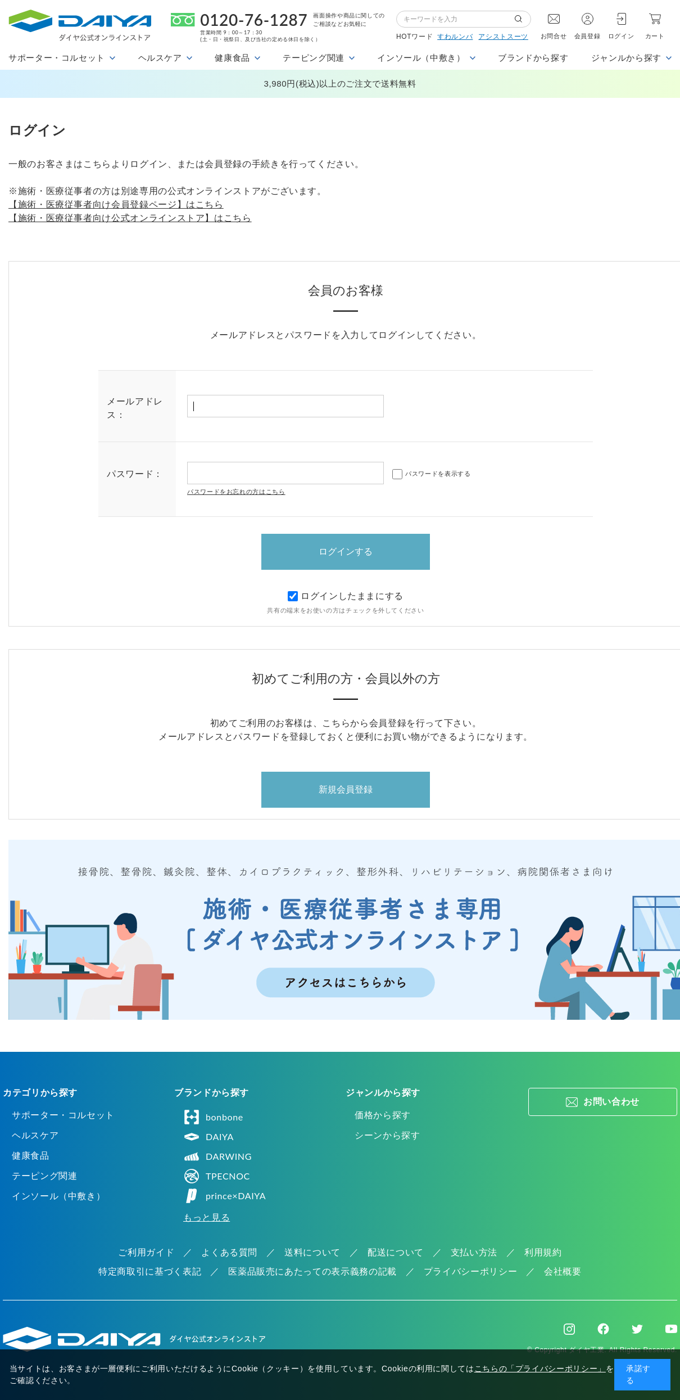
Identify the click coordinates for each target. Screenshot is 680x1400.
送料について (312, 1252)
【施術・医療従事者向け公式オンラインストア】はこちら (130, 218)
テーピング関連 (44, 1176)
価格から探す (383, 1115)
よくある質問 (229, 1252)
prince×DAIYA (224, 1195)
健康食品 (30, 1155)
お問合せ (554, 36)
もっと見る (206, 1217)
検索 (523, 19)
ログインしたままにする (346, 596)
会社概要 (563, 1271)
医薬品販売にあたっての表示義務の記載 (312, 1271)
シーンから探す (387, 1135)
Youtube (671, 1329)
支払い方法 (474, 1252)
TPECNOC (216, 1176)
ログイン (621, 36)
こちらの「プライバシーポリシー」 (540, 1368)
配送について (396, 1252)
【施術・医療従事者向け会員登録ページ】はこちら (116, 204)
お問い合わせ (611, 1101)
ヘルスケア (35, 1135)
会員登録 (587, 36)
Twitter (637, 1329)
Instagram (569, 1329)
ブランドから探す (533, 57)
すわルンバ (455, 36)
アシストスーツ (503, 36)
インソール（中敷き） (58, 1196)
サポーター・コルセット (63, 1115)
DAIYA (208, 1136)
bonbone (213, 1117)
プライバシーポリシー (470, 1271)
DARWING (217, 1156)
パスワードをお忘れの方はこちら (236, 491)
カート (655, 36)
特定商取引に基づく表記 (149, 1271)
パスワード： (135, 474)
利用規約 (543, 1252)
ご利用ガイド (146, 1252)
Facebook (603, 1329)
